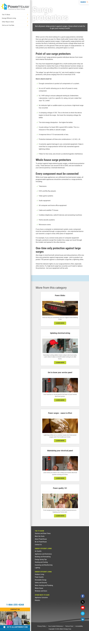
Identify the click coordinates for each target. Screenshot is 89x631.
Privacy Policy (41, 626)
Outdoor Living (39, 574)
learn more (60, 323)
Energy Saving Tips (41, 559)
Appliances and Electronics (43, 554)
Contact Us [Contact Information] (15, 609)
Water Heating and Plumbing (44, 585)
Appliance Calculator (41, 597)
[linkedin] (83, 619)
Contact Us (38, 544)
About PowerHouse (41, 539)
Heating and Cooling (41, 562)
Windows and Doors (41, 591)
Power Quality (39, 577)
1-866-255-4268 (15, 604)
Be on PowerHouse (41, 542)
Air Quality (38, 551)
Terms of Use (69, 626)
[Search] (84, 2)
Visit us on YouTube (15, 25)
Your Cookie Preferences (55, 626)
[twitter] (83, 602)
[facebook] (83, 596)
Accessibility (79, 626)
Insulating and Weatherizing (43, 565)
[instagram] (83, 613)
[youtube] (83, 608)
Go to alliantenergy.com (15, 627)
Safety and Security (41, 583)
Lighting (37, 568)
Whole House (39, 588)
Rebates (37, 600)
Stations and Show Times (43, 533)
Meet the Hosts (39, 536)
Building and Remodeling (43, 557)
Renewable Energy (40, 580)
